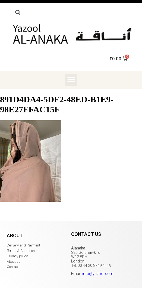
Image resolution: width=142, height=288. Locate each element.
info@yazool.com (97, 273)
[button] (71, 80)
